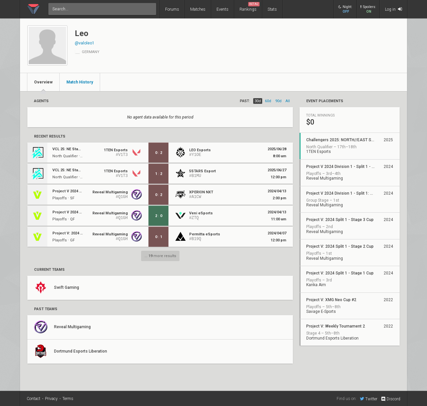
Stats (272, 9)
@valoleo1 (84, 43)
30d (258, 101)
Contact (33, 399)
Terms (67, 399)
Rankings (250, 7)
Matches (197, 9)
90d (278, 101)
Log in (393, 9)
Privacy (51, 399)
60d (268, 101)
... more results (160, 256)
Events (223, 9)
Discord (390, 399)
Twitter (368, 398)
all (288, 101)
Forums (172, 9)
